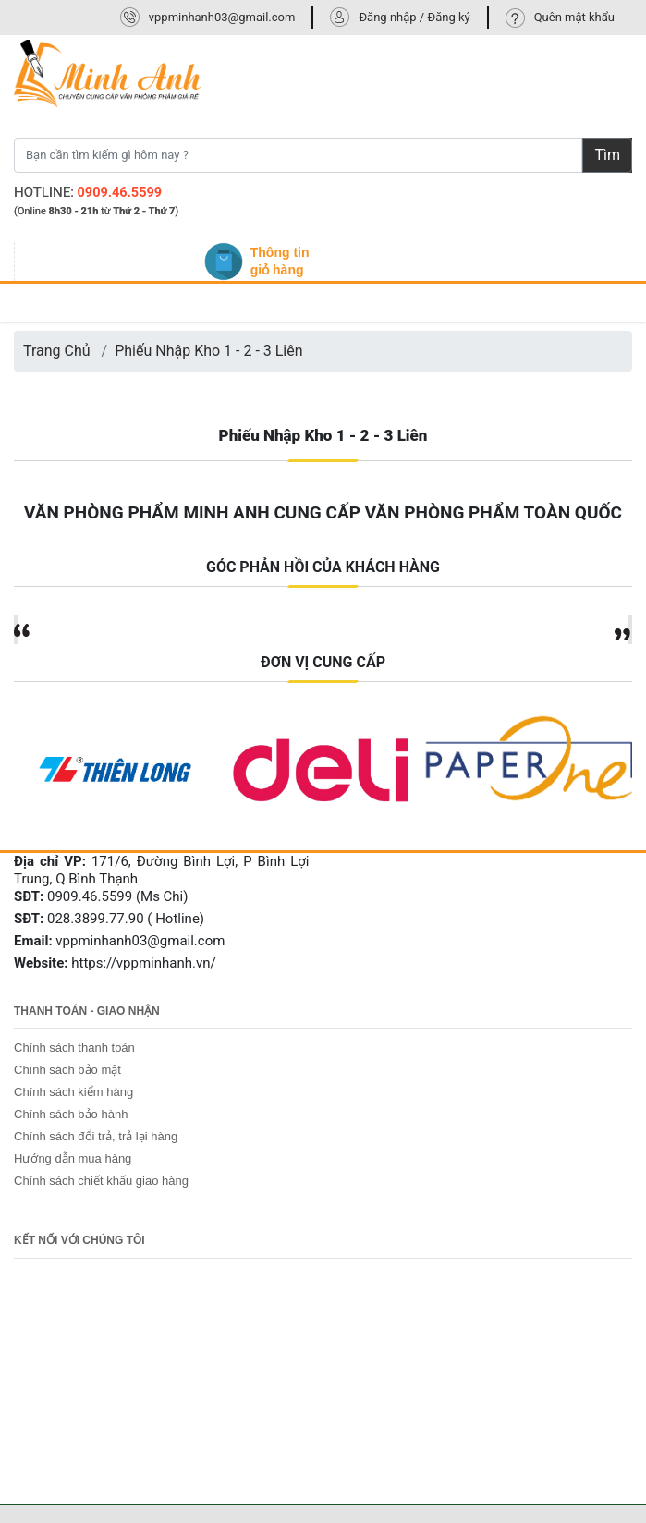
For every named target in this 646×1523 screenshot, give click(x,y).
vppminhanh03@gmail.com (222, 17)
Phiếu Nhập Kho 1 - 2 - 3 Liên (208, 350)
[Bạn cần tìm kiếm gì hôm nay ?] (298, 155)
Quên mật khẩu (574, 17)
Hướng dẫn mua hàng (72, 1158)
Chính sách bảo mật (67, 1070)
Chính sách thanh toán (74, 1047)
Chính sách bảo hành (71, 1114)
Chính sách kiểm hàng (73, 1092)
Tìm (607, 155)
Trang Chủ (57, 350)
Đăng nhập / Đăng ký (414, 17)
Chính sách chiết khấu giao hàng (101, 1181)
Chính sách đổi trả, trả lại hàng (95, 1136)
